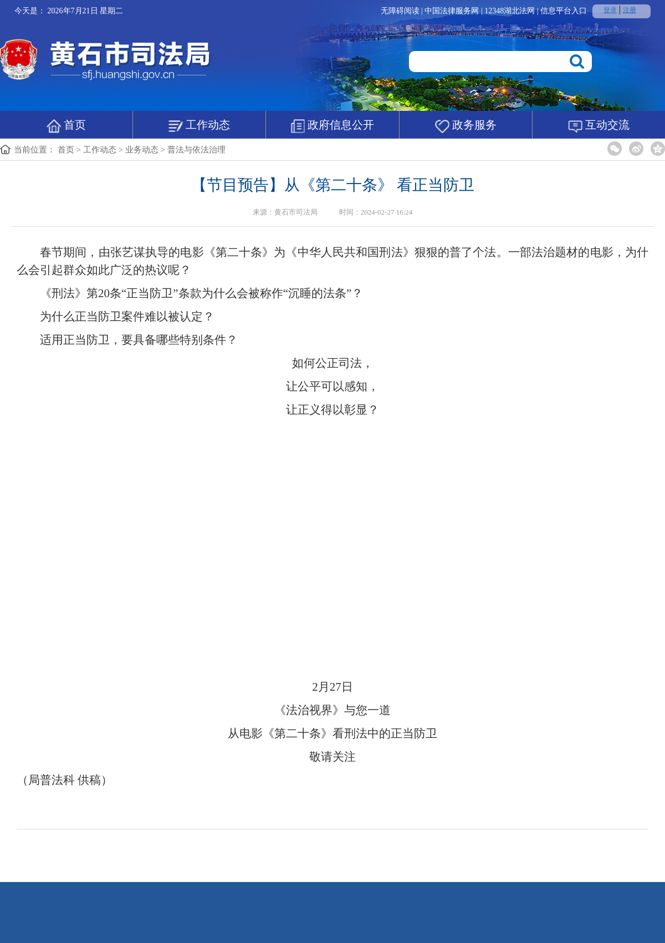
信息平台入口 (563, 11)
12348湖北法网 (510, 11)
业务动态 (141, 149)
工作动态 (199, 126)
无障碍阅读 (400, 11)
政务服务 (466, 126)
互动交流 (599, 126)
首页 (66, 126)
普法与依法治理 (196, 149)
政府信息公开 (332, 126)
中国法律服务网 (452, 11)
